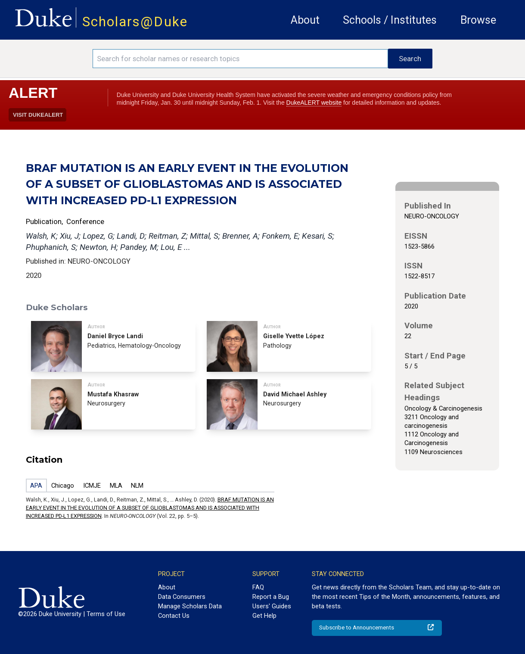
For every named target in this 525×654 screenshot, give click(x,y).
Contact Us (173, 616)
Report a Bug (270, 597)
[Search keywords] (240, 58)
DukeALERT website (314, 102)
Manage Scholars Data (190, 606)
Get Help (264, 616)
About (305, 20)
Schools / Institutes (390, 20)
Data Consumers (181, 597)
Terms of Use (106, 614)
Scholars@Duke (135, 22)
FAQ (258, 587)
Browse (478, 20)
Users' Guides (271, 606)
